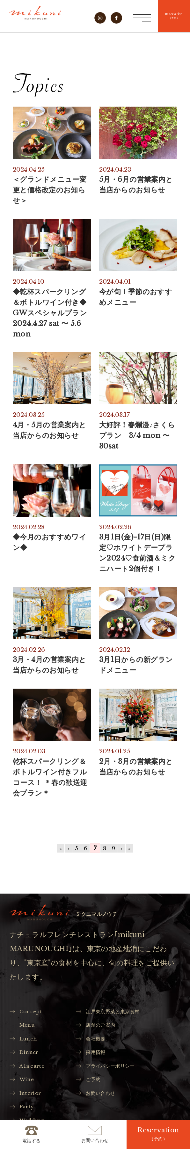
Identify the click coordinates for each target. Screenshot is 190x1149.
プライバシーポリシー (114, 1069)
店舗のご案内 (103, 1026)
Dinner (30, 1055)
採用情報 (98, 1055)
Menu (28, 1026)
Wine (28, 1084)
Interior (32, 1098)
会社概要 (98, 1041)
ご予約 (95, 1084)
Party (28, 1113)
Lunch (29, 1041)
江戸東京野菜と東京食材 (117, 1012)
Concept (32, 1012)
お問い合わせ (103, 1098)
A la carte (34, 1069)
